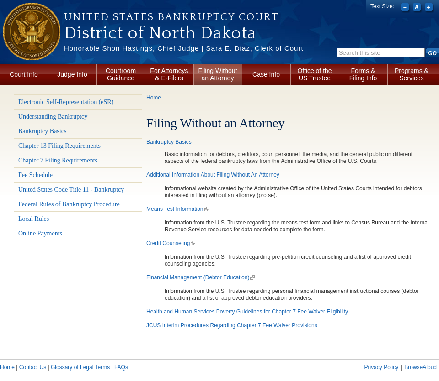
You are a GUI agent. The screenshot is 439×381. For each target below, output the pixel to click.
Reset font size (418, 8)
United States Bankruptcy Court (171, 17)
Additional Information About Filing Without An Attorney (212, 175)
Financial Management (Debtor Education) (200, 277)
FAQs (121, 367)
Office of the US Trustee (314, 74)
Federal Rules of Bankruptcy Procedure (69, 204)
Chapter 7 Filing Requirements (57, 160)
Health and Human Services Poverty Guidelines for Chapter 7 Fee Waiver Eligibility (247, 311)
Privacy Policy (381, 367)
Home (153, 97)
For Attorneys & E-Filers (169, 74)
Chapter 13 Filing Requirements (59, 145)
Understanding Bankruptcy (52, 116)
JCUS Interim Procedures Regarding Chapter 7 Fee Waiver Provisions (231, 325)
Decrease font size (406, 8)
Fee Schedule (35, 175)
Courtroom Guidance (121, 74)
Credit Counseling (170, 243)
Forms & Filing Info (363, 74)
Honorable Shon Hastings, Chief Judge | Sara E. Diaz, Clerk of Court (184, 48)
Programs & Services (411, 74)
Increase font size (429, 8)
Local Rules (33, 218)
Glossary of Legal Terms (80, 367)
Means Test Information (177, 209)
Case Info (266, 74)
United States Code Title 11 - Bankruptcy (71, 189)
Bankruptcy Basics (42, 131)
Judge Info (72, 74)
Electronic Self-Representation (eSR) (65, 102)
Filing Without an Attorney (217, 74)
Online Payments (40, 233)
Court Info (23, 74)
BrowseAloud (420, 367)
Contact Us (32, 367)
